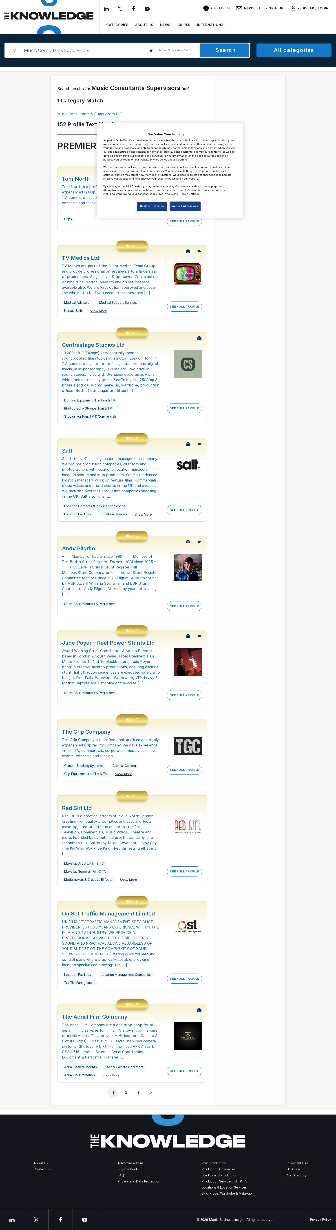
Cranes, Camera (124, 766)
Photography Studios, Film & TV (88, 408)
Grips (68, 219)
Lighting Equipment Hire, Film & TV (89, 400)
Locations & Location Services (224, 1187)
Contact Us (42, 1169)
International (211, 25)
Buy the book (128, 1169)
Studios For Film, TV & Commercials (90, 416)
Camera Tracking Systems (83, 766)
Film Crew (293, 1169)
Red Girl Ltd (77, 808)
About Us (144, 25)
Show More (98, 311)
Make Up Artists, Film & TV (84, 863)
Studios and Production (219, 1175)
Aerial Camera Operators (125, 1067)
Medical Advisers (76, 302)
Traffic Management (79, 983)
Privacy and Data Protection (139, 1181)
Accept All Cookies (185, 206)
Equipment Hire (297, 1163)
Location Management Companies (126, 974)
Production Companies (219, 1169)
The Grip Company (86, 732)
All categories (294, 50)
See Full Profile (184, 221)
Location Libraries (114, 514)
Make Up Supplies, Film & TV (85, 871)
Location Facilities (77, 514)
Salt (67, 450)
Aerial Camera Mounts (80, 1067)
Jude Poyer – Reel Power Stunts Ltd (108, 643)
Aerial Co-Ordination (79, 1075)
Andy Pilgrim (78, 548)
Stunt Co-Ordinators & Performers (89, 604)
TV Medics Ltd (80, 258)
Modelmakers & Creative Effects (88, 879)
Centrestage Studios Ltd (93, 345)
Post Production (214, 1163)
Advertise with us (131, 1163)
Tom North (76, 179)
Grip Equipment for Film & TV (85, 774)
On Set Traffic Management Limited (108, 913)
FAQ (121, 1175)
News (165, 25)
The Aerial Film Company (94, 1016)
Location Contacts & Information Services (95, 506)
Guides (183, 25)
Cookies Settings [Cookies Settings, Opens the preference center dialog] (152, 206)
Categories (117, 25)
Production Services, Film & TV (225, 1181)
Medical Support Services (118, 302)
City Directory (296, 1175)
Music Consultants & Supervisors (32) (90, 114)
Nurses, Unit (73, 310)
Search (225, 50)
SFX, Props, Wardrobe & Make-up (227, 1193)
